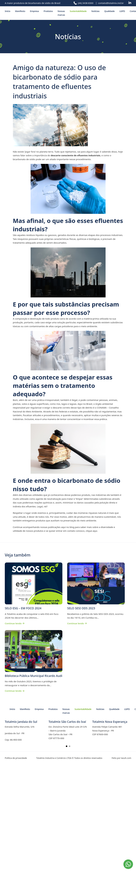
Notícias (95, 11)
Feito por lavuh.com (121, 758)
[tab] (66, 746)
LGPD (122, 11)
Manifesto (20, 11)
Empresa (34, 11)
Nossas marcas (61, 13)
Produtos (48, 11)
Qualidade (109, 11)
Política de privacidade (16, 758)
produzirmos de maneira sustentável (96, 516)
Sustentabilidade (78, 11)
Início (7, 11)
